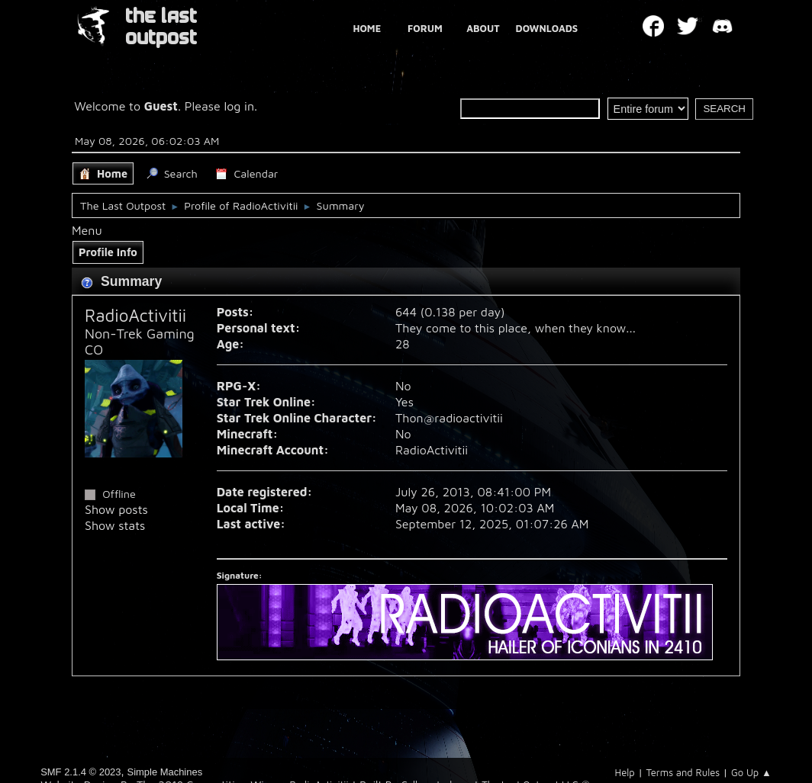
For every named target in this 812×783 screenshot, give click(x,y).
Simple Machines (165, 772)
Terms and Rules (683, 772)
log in (239, 106)
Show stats (115, 525)
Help (625, 772)
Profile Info (108, 251)
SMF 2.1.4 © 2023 (80, 772)
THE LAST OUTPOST (161, 27)
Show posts (116, 509)
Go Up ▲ (751, 772)
